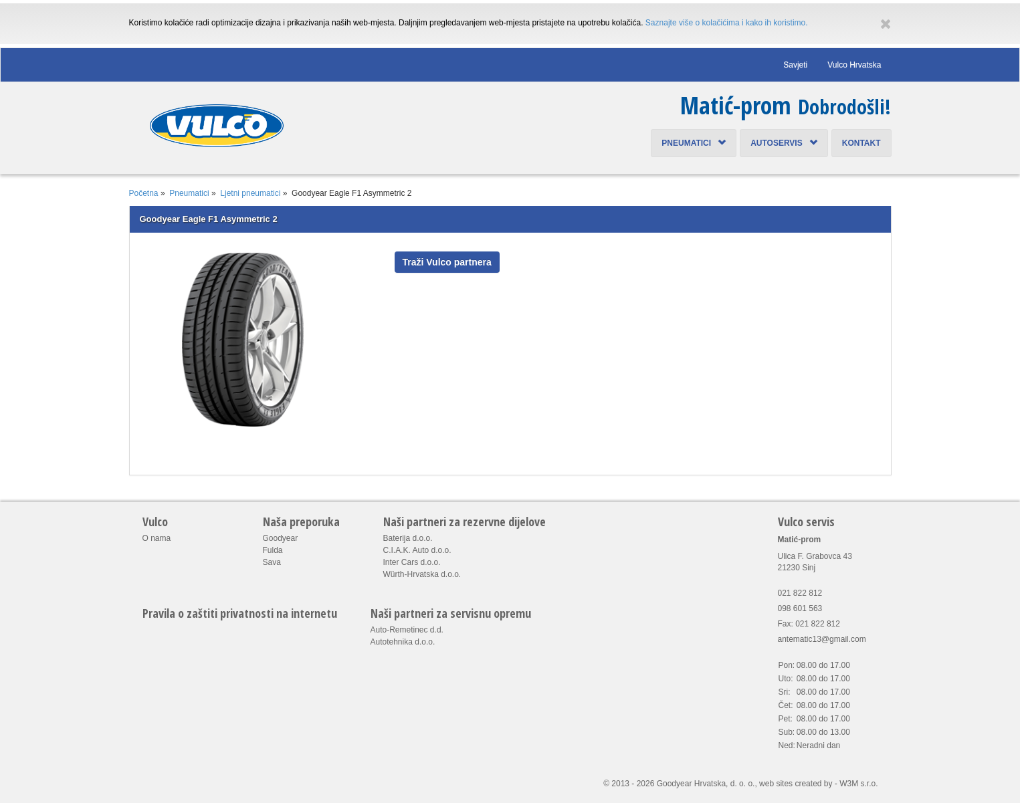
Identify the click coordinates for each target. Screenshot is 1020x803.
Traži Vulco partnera (447, 262)
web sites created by (795, 783)
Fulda (273, 550)
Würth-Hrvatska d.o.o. (422, 574)
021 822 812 (800, 593)
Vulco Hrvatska (854, 65)
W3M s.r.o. (858, 783)
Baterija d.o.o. (408, 538)
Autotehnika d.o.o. (403, 642)
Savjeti (795, 65)
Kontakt (861, 143)
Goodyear (280, 538)
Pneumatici (693, 143)
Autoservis (783, 143)
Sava (272, 562)
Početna (144, 193)
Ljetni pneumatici (250, 193)
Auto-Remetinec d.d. (407, 630)
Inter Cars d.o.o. (412, 562)
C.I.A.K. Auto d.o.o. (417, 550)
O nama (156, 538)
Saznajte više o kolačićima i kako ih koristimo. (726, 22)
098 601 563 (800, 608)
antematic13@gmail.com (822, 639)
